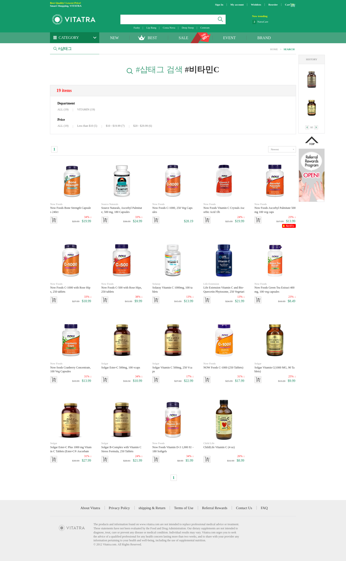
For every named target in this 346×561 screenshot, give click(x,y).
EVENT (229, 38)
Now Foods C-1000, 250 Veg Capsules (173, 208)
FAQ (264, 508)
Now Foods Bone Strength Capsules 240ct (71, 208)
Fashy (137, 27)
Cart (287, 4)
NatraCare (262, 21)
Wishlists (256, 4)
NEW (114, 38)
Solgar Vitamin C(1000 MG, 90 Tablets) (275, 367)
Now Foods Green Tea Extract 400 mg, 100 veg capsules (275, 287)
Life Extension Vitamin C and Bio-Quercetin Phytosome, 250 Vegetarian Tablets (224, 288)
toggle (282, 149)
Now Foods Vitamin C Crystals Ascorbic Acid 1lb (224, 208)
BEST (152, 38)
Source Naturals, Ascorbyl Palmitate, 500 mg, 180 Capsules (122, 208)
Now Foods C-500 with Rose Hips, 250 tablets (122, 287)
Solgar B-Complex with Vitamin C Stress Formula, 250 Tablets (122, 447)
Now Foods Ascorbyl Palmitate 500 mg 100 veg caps (275, 208)
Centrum (205, 27)
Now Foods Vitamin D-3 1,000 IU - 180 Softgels (173, 447)
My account (237, 4)
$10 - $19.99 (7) (115, 125)
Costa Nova (169, 27)
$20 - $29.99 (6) (142, 125)
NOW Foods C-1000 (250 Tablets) (223, 365)
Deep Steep (188, 27)
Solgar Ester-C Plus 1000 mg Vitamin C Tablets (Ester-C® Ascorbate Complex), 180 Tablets (71, 447)
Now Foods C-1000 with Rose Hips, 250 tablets (71, 287)
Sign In (219, 4)
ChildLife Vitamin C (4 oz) (222, 445)
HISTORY (311, 59)
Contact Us (244, 508)
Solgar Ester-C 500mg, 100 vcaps (120, 365)
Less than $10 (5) (87, 125)
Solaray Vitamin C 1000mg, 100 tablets (173, 287)
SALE (183, 38)
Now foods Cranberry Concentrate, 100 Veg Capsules (71, 367)
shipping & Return (152, 508)
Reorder (273, 4)
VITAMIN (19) (86, 109)
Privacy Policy (119, 508)
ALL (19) (62, 109)
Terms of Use (183, 508)
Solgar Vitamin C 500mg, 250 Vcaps (173, 367)
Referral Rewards (214, 508)
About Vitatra (90, 508)
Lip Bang (151, 27)
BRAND (264, 38)
